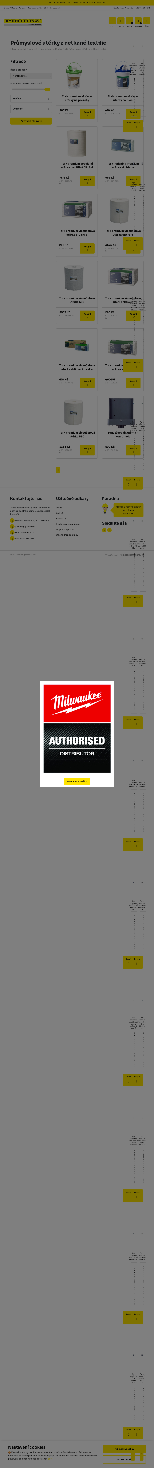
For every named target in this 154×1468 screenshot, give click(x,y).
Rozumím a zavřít (77, 781)
